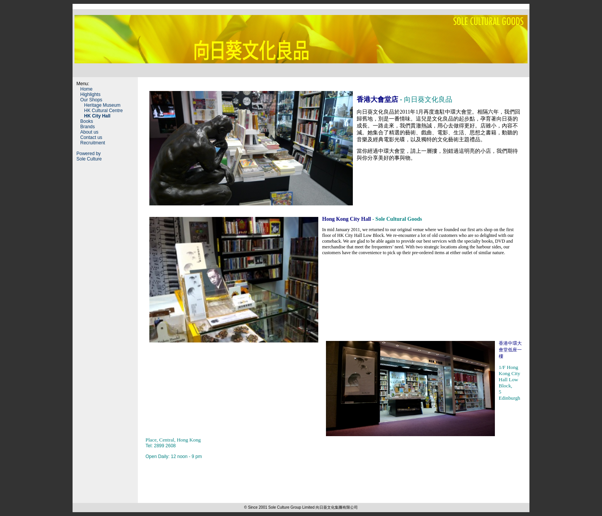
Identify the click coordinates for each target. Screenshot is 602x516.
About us (89, 132)
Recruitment (92, 143)
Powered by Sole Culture (89, 156)
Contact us (91, 137)
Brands (87, 126)
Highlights (90, 94)
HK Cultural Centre (103, 110)
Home (86, 89)
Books (86, 121)
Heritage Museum (102, 105)
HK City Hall (97, 116)
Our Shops (91, 100)
